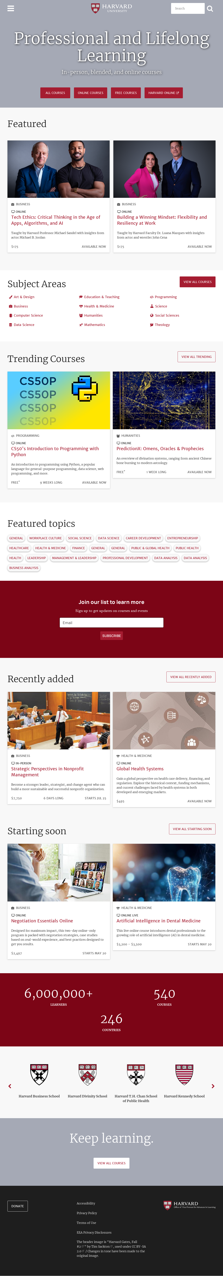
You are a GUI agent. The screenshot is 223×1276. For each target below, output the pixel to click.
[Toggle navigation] (10, 8)
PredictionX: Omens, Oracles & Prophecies (160, 448)
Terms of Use (86, 1223)
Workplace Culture (45, 538)
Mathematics (94, 325)
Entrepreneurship (182, 538)
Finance (78, 548)
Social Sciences (167, 315)
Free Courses (126, 93)
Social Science (80, 538)
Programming (166, 297)
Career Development (143, 538)
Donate (17, 1206)
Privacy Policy (87, 1213)
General (16, 538)
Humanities (93, 315)
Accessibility (86, 1203)
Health (15, 558)
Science (161, 306)
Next (213, 1086)
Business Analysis (23, 568)
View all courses (198, 282)
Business (23, 204)
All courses (55, 93)
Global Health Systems (140, 769)
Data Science (24, 325)
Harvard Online (161, 93)
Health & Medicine (99, 306)
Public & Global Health (150, 548)
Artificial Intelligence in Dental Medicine (159, 921)
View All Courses (111, 1163)
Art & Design (24, 297)
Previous (9, 1086)
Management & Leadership (74, 558)
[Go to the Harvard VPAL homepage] (189, 1205)
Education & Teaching (102, 297)
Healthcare (19, 548)
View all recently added (191, 677)
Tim (102, 1246)
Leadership (36, 558)
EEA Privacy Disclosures (94, 1232)
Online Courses (90, 93)
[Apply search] (210, 8)
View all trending (197, 357)
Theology (162, 325)
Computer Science (28, 315)
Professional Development (125, 558)
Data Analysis (165, 558)
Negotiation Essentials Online (42, 921)
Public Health (187, 548)
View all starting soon (192, 829)
